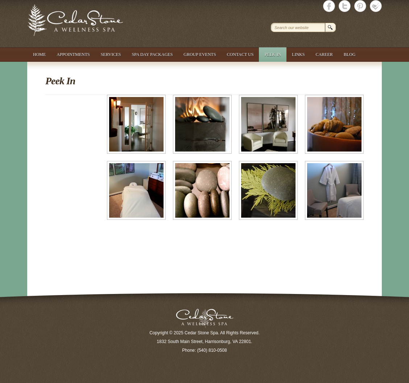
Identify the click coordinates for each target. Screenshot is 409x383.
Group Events (199, 54)
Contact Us (240, 54)
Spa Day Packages (152, 54)
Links (298, 54)
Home (39, 54)
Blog (350, 54)
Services (111, 54)
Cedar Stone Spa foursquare (376, 6)
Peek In (272, 54)
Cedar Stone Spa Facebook (329, 6)
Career (323, 54)
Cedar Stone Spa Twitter (345, 6)
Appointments (73, 54)
